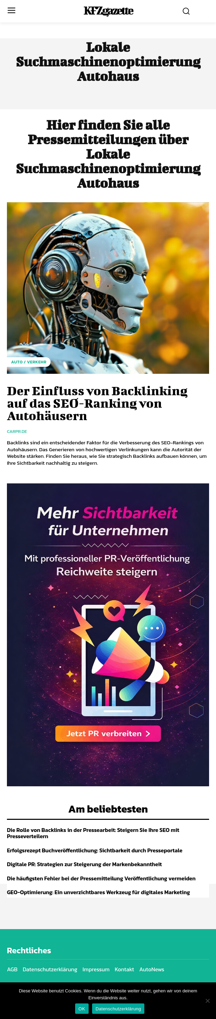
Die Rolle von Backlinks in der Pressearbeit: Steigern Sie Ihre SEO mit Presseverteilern (93, 833)
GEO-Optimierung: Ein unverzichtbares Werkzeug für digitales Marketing (98, 892)
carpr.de (17, 431)
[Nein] (207, 1000)
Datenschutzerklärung (118, 1008)
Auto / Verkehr (28, 362)
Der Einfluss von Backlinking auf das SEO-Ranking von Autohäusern (97, 403)
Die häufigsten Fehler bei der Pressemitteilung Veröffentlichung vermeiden (101, 878)
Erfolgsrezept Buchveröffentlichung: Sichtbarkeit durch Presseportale (94, 850)
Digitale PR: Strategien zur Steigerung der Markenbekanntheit (84, 864)
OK (82, 1008)
